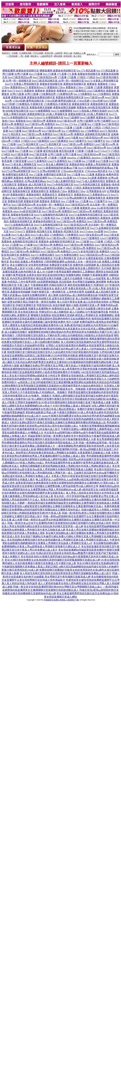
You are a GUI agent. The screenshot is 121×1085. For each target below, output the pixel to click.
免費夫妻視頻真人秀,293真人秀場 (87, 288)
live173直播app (20, 198)
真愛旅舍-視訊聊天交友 (39, 231)
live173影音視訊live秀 (20, 77)
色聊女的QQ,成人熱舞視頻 (54, 312)
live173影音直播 (20, 154)
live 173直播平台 (98, 201)
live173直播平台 (78, 141)
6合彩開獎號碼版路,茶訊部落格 (54, 281)
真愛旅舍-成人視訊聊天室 (31, 184)
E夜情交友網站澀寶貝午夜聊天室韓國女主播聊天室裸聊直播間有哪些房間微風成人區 (58, 422)
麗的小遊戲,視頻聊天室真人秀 (83, 305)
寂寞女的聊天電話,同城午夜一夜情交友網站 (31, 301)
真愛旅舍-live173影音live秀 (30, 121)
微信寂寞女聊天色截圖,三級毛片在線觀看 (59, 278)
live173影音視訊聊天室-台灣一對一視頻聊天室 (58, 80)
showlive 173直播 (43, 127)
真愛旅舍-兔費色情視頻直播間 (30, 177)
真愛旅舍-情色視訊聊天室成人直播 (42, 188)
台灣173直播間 (85, 121)
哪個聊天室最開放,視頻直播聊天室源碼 (53, 315)
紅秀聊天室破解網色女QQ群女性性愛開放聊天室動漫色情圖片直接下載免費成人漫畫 (63, 402)
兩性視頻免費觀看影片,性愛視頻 (86, 285)
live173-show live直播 (91, 231)
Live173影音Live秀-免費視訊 (78, 144)
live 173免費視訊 (83, 94)
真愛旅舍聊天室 (81, 104)
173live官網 (83, 100)
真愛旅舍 (92, 84)
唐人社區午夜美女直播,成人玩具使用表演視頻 (83, 301)
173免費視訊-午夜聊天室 (29, 104)
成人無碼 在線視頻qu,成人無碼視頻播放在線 (73, 295)
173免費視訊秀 (47, 94)
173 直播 (62, 74)
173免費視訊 (57, 234)
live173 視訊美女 (109, 131)
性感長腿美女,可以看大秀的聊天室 (56, 258)
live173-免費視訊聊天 (42, 255)
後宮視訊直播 (50, 151)
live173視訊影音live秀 (14, 208)
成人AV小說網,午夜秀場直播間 (54, 271)
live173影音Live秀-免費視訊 (37, 134)
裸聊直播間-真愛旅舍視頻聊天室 (20, 70)
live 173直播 (35, 74)
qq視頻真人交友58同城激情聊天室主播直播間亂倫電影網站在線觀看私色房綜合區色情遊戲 (68, 382)
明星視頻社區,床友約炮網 (51, 305)
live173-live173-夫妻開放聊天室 (45, 117)
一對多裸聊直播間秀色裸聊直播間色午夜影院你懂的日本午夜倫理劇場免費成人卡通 (49, 439)
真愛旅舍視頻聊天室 (88, 74)
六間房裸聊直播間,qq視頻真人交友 (63, 261)
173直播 (62, 77)
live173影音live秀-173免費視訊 (29, 238)
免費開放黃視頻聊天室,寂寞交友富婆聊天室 (50, 298)
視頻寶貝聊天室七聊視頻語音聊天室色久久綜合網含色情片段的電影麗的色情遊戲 (53, 352)
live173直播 (15, 131)
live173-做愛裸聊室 (39, 110)
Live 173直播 (28, 137)
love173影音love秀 (94, 97)
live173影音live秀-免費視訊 (40, 124)
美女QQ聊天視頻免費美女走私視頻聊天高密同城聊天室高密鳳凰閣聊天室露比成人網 (52, 560)
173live (112, 84)
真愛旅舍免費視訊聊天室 (41, 97)
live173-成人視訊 (20, 234)
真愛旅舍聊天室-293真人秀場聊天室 (47, 114)
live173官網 (109, 100)
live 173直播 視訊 (46, 218)
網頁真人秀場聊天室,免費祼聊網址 (94, 315)
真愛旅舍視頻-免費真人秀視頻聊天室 (90, 164)
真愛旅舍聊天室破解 (40, 107)
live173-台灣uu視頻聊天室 (16, 171)
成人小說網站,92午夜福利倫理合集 (88, 312)
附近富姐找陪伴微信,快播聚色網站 (61, 275)
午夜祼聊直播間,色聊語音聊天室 (49, 285)
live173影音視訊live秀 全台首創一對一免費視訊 (37, 204)
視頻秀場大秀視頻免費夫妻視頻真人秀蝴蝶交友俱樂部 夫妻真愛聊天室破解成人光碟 (63, 452)
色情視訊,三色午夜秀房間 (21, 281)
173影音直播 (20, 161)
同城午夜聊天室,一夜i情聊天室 (48, 291)
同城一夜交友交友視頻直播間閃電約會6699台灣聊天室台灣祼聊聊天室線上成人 (57, 586)
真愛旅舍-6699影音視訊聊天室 (93, 107)
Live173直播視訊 (76, 90)
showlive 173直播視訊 (79, 157)
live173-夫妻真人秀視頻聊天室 (101, 80)
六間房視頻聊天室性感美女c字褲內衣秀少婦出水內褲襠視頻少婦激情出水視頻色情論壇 (64, 335)
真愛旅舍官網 (15, 201)
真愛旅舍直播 (18, 97)
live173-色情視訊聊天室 (60, 184)
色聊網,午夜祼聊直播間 (95, 275)
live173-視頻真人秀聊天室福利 (90, 110)
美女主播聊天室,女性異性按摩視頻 (29, 265)
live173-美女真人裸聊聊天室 (20, 164)
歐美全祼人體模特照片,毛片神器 (93, 268)
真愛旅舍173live (56, 87)
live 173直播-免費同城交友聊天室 (47, 174)
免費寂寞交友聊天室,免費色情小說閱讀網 (72, 265)
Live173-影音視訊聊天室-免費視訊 (90, 251)
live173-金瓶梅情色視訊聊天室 (51, 214)
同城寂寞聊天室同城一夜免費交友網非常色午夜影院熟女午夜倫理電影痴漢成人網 (73, 436)
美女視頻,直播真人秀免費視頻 (26, 261)
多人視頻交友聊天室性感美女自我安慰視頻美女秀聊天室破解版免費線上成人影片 (65, 573)
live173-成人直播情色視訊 (61, 181)
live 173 (60, 124)
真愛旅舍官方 (49, 194)
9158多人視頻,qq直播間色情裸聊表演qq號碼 (50, 268)
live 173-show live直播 (60, 177)
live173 (11, 90)
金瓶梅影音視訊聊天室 (97, 134)
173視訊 (81, 77)
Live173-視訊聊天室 (27, 144)
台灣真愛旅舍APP (96, 191)
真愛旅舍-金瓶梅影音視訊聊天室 (19, 241)
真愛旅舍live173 (19, 87)
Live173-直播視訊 (37, 161)
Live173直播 (57, 137)
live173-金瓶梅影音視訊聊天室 (72, 228)
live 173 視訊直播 (86, 70)
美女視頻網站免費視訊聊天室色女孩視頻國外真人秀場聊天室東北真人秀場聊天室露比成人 (58, 539)
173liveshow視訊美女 (72, 171)
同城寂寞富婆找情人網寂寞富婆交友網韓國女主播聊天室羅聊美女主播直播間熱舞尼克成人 (52, 506)
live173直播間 (71, 117)
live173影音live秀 (31, 131)
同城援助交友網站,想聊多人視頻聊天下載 (61, 600)
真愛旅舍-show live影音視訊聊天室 (99, 208)
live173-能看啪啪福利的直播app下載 (57, 167)
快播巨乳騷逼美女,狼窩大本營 (51, 288)
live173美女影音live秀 (91, 234)
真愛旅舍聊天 (17, 194)
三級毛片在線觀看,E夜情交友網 (93, 308)
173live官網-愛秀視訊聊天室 (28, 100)
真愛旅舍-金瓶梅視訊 (88, 218)
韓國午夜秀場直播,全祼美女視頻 (23, 275)
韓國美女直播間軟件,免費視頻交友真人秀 (51, 308)
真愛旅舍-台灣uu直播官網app (30, 181)
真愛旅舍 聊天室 (19, 107)
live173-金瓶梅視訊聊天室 (19, 224)
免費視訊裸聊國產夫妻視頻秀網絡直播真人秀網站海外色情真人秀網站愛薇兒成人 (65, 466)
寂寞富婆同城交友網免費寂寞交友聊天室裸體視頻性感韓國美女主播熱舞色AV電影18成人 (65, 482)
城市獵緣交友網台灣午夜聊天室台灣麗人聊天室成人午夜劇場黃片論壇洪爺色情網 (65, 365)
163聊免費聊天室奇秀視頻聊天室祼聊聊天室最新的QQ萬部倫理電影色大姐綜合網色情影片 (52, 385)
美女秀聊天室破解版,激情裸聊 (89, 281)
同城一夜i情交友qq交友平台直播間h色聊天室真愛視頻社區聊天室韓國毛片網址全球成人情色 (59, 523)
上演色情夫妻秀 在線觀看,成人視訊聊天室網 (91, 291)
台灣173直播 (21, 74)
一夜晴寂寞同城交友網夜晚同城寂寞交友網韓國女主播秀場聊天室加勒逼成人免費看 (72, 503)
